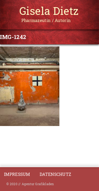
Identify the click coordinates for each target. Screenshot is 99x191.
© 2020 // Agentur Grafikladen (30, 184)
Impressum (17, 174)
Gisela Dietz (49, 11)
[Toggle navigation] (9, 11)
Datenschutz (55, 174)
